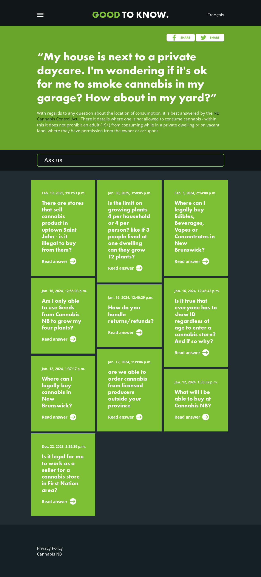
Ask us (53, 160)
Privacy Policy (50, 548)
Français (215, 14)
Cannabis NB (49, 554)
